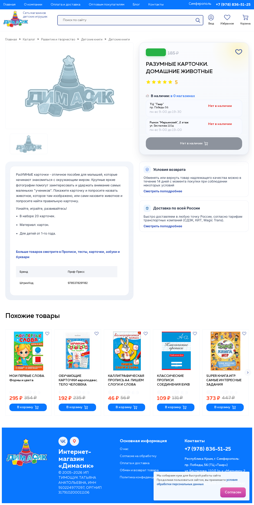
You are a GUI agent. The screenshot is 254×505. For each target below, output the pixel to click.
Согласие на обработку (138, 456)
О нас (124, 449)
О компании (33, 4)
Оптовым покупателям (106, 4)
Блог (136, 4)
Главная (9, 4)
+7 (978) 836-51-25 (233, 5)
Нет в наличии (194, 143)
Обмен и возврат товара (139, 470)
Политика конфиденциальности (144, 477)
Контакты (156, 4)
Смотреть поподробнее (163, 191)
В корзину (28, 407)
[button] (247, 372)
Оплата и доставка (65, 4)
